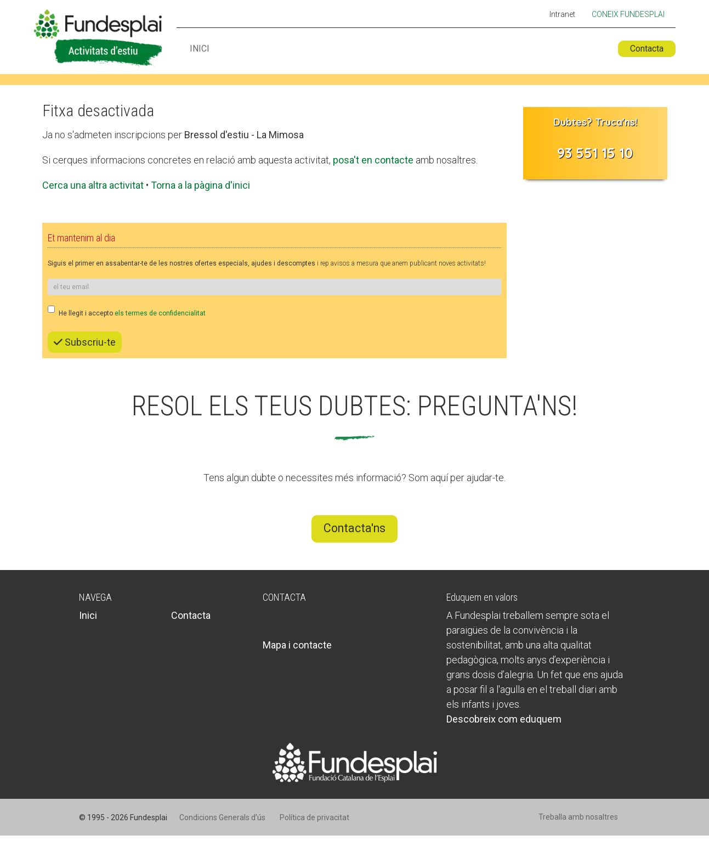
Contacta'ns (354, 528)
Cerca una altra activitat (93, 185)
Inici (199, 49)
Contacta (646, 48)
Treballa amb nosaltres (578, 817)
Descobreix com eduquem (503, 719)
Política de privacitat (314, 817)
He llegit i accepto (127, 311)
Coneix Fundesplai (628, 14)
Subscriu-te (85, 342)
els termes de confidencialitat (160, 313)
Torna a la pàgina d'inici (200, 185)
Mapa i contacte (297, 645)
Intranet (562, 15)
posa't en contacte (373, 160)
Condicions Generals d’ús (222, 817)
